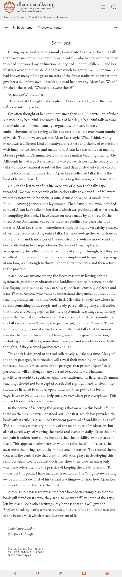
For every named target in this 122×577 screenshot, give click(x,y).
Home (8, 17)
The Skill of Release (40, 17)
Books (20, 17)
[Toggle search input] (114, 7)
